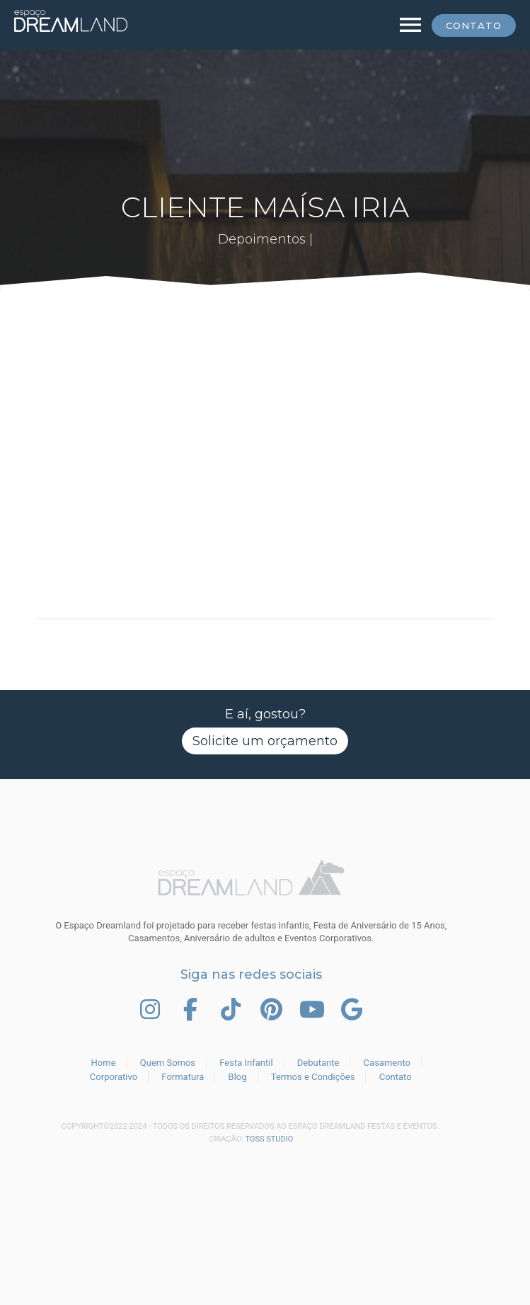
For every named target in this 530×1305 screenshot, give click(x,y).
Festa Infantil (245, 1062)
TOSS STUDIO (269, 1139)
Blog (238, 1076)
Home (103, 1062)
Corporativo (113, 1076)
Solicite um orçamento (265, 741)
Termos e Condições (313, 1076)
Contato (474, 25)
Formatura (182, 1076)
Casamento (387, 1062)
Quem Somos (167, 1062)
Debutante (318, 1062)
